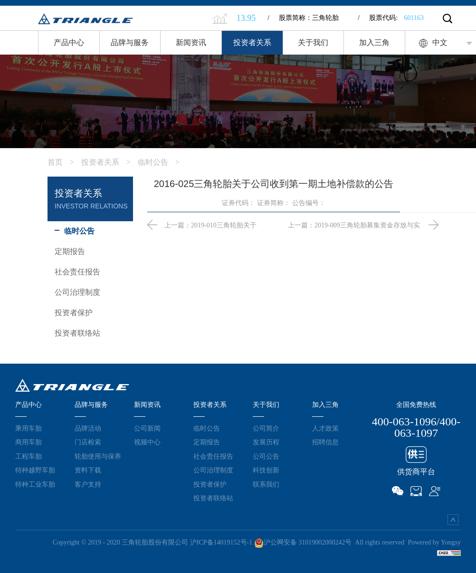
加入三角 (374, 42)
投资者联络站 (213, 498)
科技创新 (266, 470)
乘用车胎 (28, 428)
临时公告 (162, 162)
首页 (64, 162)
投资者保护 (210, 484)
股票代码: (391, 17)
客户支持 (88, 484)
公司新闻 (147, 428)
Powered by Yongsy (434, 542)
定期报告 (206, 442)
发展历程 (266, 442)
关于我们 (313, 42)
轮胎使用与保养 (98, 456)
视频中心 (147, 442)
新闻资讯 (191, 42)
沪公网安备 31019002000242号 (303, 542)
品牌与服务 (130, 42)
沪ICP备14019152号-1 (221, 542)
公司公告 (266, 456)
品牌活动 (88, 428)
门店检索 (88, 442)
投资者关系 (252, 42)
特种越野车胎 (35, 470)
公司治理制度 (213, 470)
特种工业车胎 (35, 484)
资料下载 (88, 470)
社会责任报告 (213, 456)
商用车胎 (28, 442)
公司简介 (266, 428)
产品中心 (69, 42)
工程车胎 (28, 456)
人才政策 (325, 428)
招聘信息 (325, 442)
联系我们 (266, 484)
